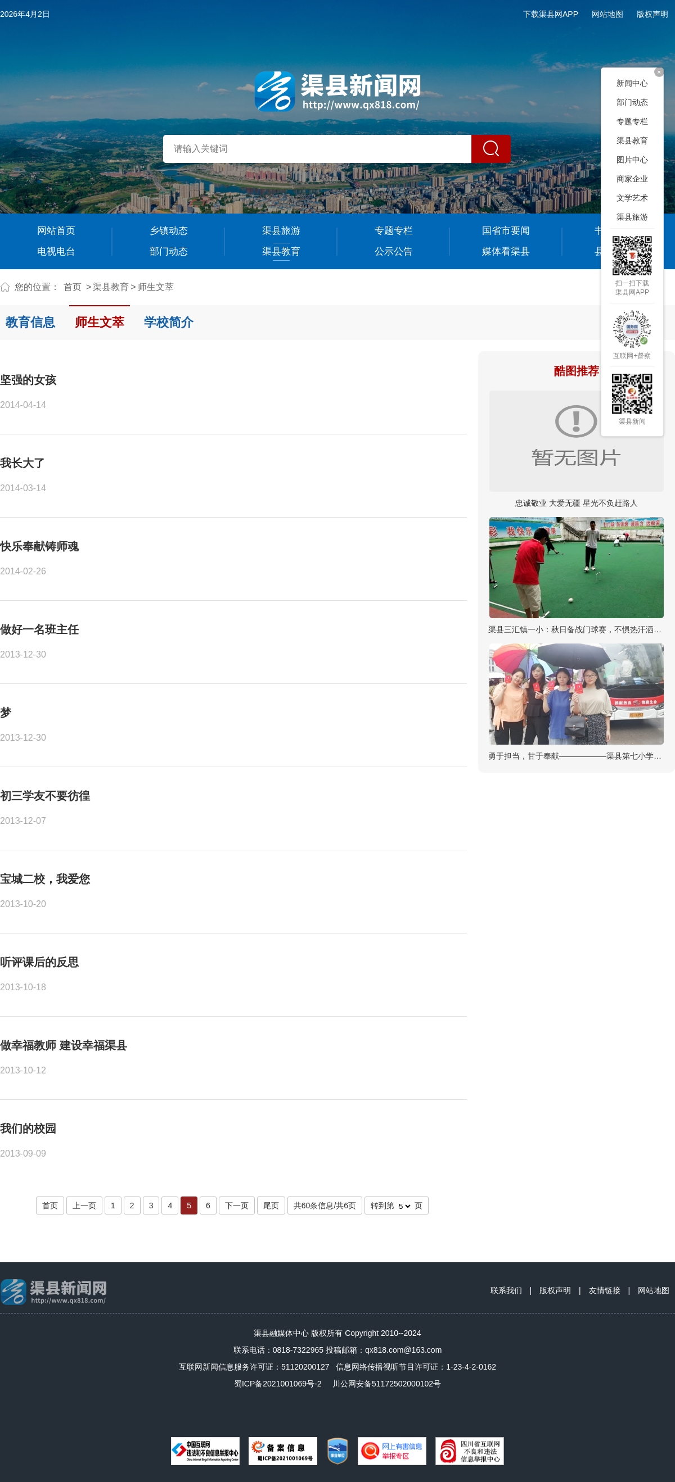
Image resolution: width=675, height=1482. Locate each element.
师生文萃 (156, 287)
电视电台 (56, 251)
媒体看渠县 (506, 251)
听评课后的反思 (39, 962)
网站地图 (607, 14)
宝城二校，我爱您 (45, 879)
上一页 (84, 1205)
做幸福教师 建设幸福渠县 (63, 1045)
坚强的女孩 (28, 380)
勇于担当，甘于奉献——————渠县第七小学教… (578, 755)
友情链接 (604, 1290)
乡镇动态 (169, 230)
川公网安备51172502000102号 (386, 1383)
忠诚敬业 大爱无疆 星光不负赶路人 (576, 502)
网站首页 (56, 230)
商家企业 (632, 178)
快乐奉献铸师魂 (39, 546)
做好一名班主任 (39, 629)
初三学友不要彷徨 (45, 796)
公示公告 (394, 251)
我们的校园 (28, 1128)
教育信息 (30, 322)
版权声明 (652, 14)
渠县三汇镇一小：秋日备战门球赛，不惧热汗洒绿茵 (578, 629)
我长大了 (22, 463)
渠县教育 (281, 251)
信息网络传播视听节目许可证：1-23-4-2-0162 (416, 1366)
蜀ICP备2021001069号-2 (278, 1383)
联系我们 (506, 1290)
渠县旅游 (281, 230)
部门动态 (169, 251)
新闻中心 (632, 83)
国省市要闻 (506, 230)
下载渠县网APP (550, 14)
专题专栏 (394, 230)
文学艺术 (632, 197)
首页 (73, 287)
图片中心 (632, 159)
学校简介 (169, 322)
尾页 (271, 1205)
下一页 (237, 1205)
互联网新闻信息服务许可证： (254, 1366)
